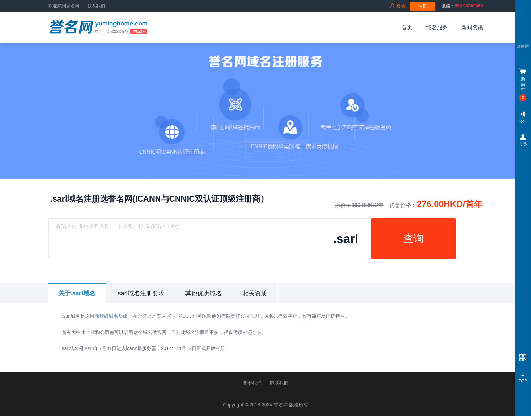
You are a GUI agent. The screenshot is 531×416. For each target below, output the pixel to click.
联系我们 (96, 6)
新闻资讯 (472, 27)
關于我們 (252, 382)
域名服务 (437, 27)
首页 (407, 27)
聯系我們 (278, 382)
